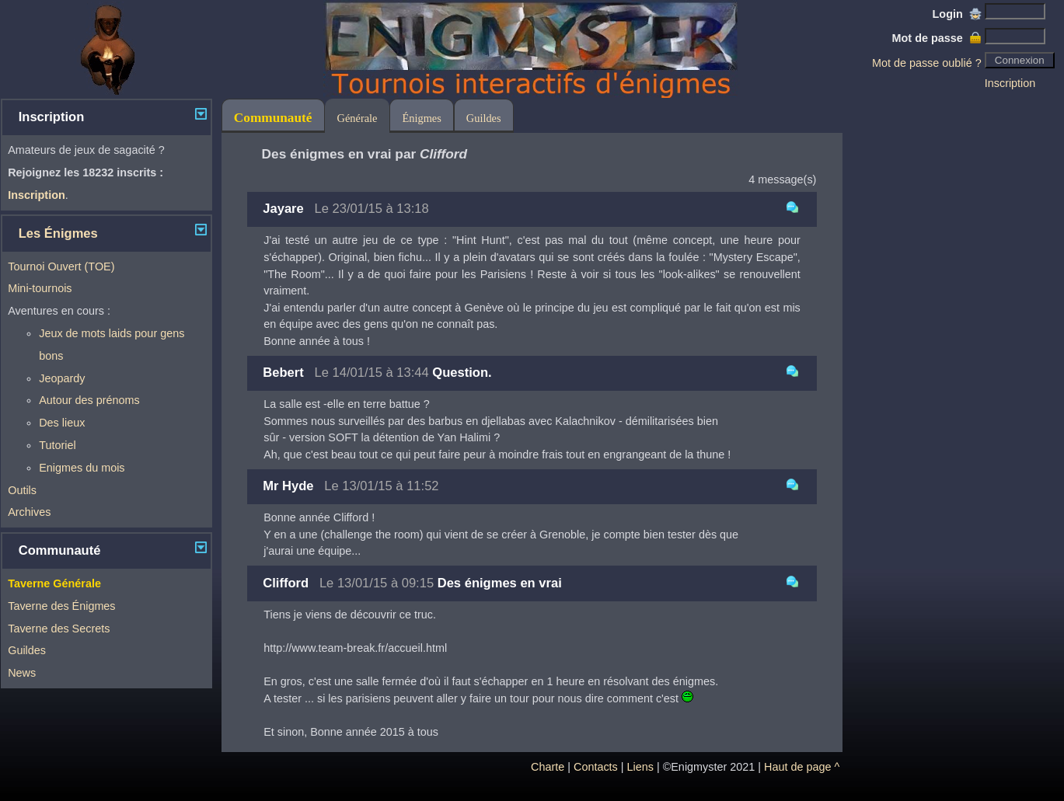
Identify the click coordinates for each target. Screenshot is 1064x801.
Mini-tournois (40, 288)
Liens (640, 767)
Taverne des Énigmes (61, 606)
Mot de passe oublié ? (927, 63)
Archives (29, 512)
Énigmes (421, 118)
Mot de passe (937, 38)
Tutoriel (57, 445)
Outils (22, 490)
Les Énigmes (58, 233)
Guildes (27, 650)
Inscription (1010, 83)
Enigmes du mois (81, 467)
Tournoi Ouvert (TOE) (61, 266)
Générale (357, 118)
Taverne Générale (54, 583)
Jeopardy (62, 378)
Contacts (596, 767)
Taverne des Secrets (59, 628)
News (22, 673)
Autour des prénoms (89, 400)
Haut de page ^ (801, 767)
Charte (547, 767)
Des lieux (62, 422)
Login (957, 14)
